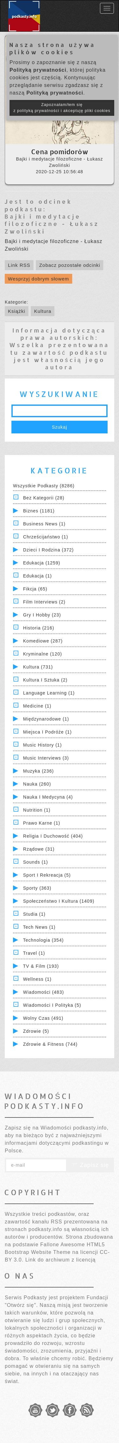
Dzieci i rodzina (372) (48, 549)
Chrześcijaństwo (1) (45, 536)
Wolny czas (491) (43, 1018)
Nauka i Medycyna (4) (48, 797)
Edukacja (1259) (41, 562)
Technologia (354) (43, 940)
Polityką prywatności (38, 70)
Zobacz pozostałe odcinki (69, 265)
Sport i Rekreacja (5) (47, 875)
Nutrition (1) (36, 810)
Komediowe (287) (43, 640)
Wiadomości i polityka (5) (52, 1005)
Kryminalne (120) (42, 653)
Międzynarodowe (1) (46, 719)
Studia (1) (34, 914)
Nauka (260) (37, 784)
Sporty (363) (37, 888)
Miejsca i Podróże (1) (47, 732)
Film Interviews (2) (44, 601)
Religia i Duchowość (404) (53, 836)
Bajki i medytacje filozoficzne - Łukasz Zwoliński (51, 224)
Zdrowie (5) (36, 1031)
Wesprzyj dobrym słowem (38, 278)
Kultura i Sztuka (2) (45, 679)
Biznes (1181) (39, 510)
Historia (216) (38, 627)
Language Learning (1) (49, 692)
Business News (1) (44, 523)
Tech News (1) (39, 927)
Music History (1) (42, 745)
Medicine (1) (37, 705)
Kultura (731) (38, 666)
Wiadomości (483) (43, 992)
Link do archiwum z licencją (60, 1259)
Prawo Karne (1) (41, 823)
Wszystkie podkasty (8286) (44, 485)
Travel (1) (34, 953)
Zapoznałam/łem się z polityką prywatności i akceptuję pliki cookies (61, 107)
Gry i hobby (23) (42, 614)
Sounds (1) (35, 862)
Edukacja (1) (37, 575)
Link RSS (19, 265)
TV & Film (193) (41, 966)
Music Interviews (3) (46, 758)
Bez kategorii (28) (43, 497)
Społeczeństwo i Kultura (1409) (59, 901)
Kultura (42, 311)
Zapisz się (90, 1165)
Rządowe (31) (39, 849)
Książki (16, 311)
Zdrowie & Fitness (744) (50, 1044)
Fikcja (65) (35, 588)
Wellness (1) (37, 979)
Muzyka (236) (38, 771)
